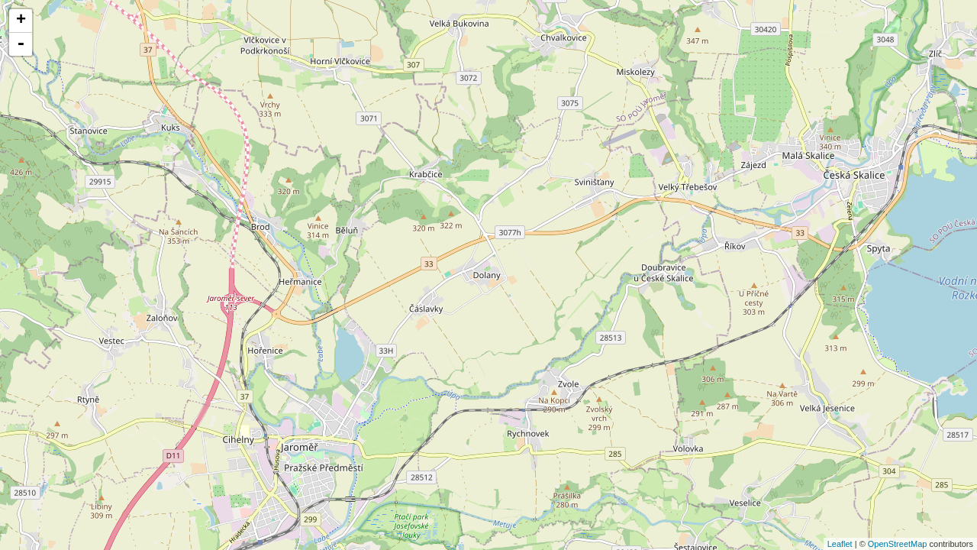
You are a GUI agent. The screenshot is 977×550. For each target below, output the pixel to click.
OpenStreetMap (897, 543)
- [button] (20, 44)
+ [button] (21, 20)
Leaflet (840, 543)
